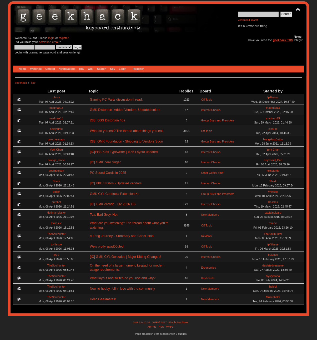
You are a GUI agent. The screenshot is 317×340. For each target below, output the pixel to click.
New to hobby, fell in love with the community (122, 288)
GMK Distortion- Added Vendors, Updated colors (125, 110)
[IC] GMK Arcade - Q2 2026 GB (112, 204)
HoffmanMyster (56, 212)
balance (273, 254)
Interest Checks (211, 109)
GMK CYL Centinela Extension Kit (114, 194)
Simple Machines (178, 322)
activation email (49, 41)
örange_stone (56, 160)
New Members (210, 214)
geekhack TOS (283, 40)
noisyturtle (56, 128)
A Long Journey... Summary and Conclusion (121, 236)
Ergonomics (208, 267)
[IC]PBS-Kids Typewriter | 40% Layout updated (124, 152)
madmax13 (56, 107)
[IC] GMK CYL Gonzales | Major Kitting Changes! (125, 257)
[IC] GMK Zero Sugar (105, 162)
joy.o (56, 254)
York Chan (56, 149)
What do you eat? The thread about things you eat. (127, 131)
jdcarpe (273, 128)
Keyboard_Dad (273, 160)
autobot (56, 202)
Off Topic (206, 99)
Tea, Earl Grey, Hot (103, 214)
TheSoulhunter (56, 233)
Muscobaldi (273, 297)
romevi (273, 223)
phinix (56, 97)
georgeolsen (56, 170)
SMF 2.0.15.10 (141, 322)
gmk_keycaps (56, 139)
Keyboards (208, 278)
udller (56, 191)
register (63, 38)
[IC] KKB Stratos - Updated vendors (116, 183)
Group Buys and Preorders (217, 120)
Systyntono (273, 276)
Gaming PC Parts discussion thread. (116, 99)
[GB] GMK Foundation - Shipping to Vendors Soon (126, 141)
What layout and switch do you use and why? (122, 278)
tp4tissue (272, 97)
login (51, 38)
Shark (56, 181)
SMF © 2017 (159, 322)
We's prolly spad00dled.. (107, 246)
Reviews (206, 236)
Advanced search (248, 19)
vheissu (273, 191)
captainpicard (273, 212)
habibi (272, 286)
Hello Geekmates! (103, 299)
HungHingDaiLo (273, 139)
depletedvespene (273, 265)
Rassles (273, 202)
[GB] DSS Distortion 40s (107, 120)
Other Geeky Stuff (212, 172)
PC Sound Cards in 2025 (108, 173)
